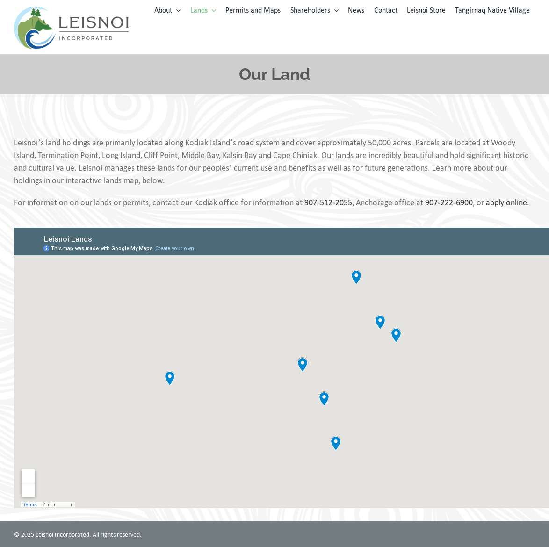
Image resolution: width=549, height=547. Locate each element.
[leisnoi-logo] (71, 11)
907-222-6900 (449, 202)
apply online (506, 202)
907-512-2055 (328, 202)
